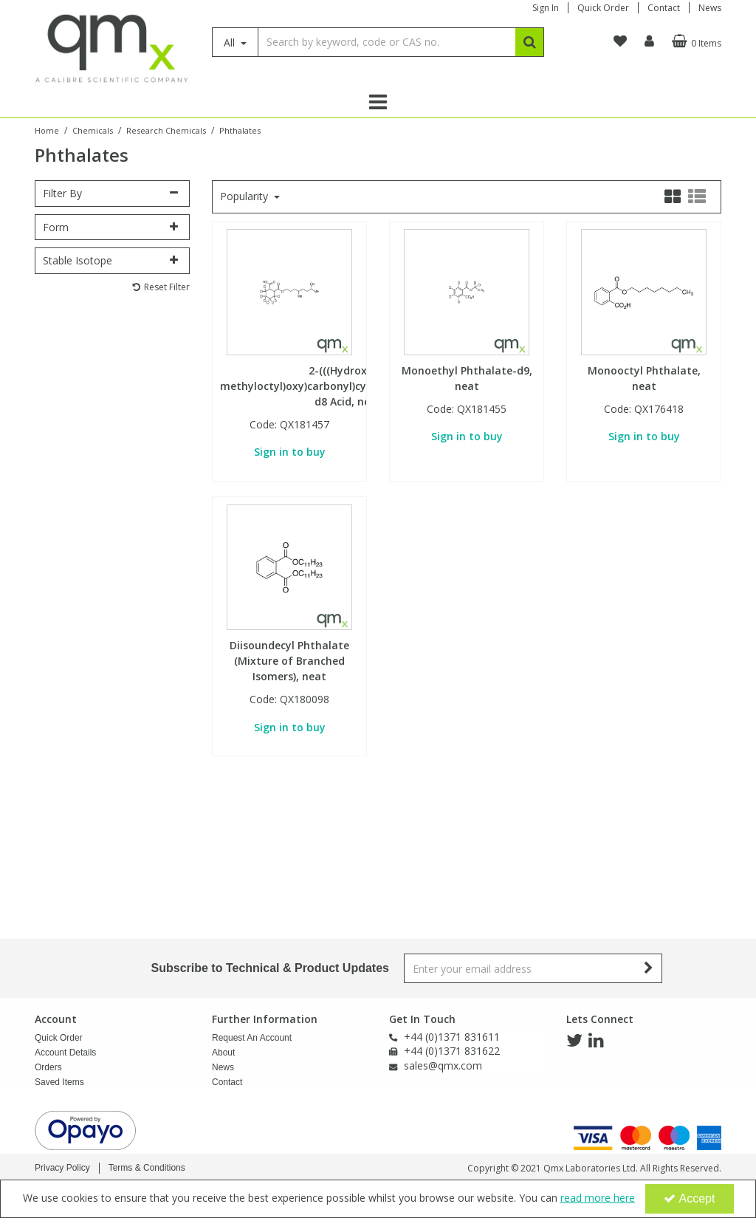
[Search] (386, 42)
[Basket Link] (694, 41)
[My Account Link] (649, 41)
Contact (663, 7)
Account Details (65, 1052)
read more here (597, 1198)
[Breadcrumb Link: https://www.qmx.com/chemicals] (92, 129)
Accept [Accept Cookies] (689, 1198)
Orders (48, 1067)
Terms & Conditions (147, 1168)
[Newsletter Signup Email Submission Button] (649, 968)
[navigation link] (620, 41)
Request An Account (252, 1038)
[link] (574, 1041)
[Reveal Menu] (378, 101)
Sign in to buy (290, 452)
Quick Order (603, 7)
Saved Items (59, 1082)
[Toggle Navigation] (378, 102)
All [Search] (231, 42)
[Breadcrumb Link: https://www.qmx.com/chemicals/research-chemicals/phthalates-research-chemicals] (240, 129)
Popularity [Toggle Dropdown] (245, 196)
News (709, 7)
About (223, 1052)
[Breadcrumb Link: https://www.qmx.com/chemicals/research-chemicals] (166, 129)
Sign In (545, 7)
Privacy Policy (62, 1168)
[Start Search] (529, 42)
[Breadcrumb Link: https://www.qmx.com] (47, 129)
